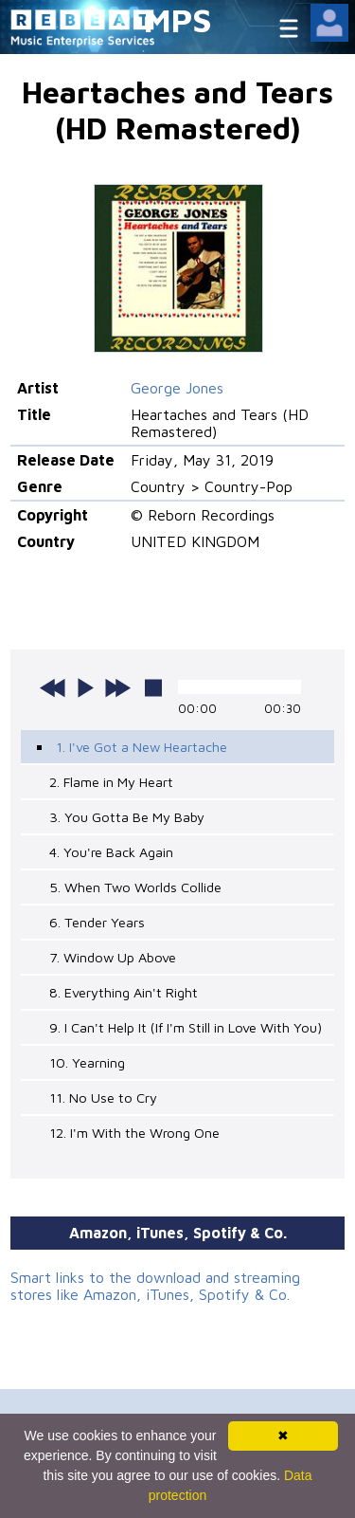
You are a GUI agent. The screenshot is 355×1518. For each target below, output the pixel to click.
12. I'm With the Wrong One (134, 1133)
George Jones (177, 387)
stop (153, 687)
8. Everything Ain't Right (123, 992)
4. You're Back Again (111, 852)
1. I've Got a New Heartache (141, 747)
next (117, 687)
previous (53, 687)
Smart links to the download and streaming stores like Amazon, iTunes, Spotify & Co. (155, 1286)
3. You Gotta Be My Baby (126, 817)
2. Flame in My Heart (111, 782)
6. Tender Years (97, 922)
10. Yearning (87, 1062)
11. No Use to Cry (103, 1097)
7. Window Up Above (112, 957)
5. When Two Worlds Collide (135, 887)
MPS (178, 19)
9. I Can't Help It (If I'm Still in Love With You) (185, 1027)
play (85, 687)
